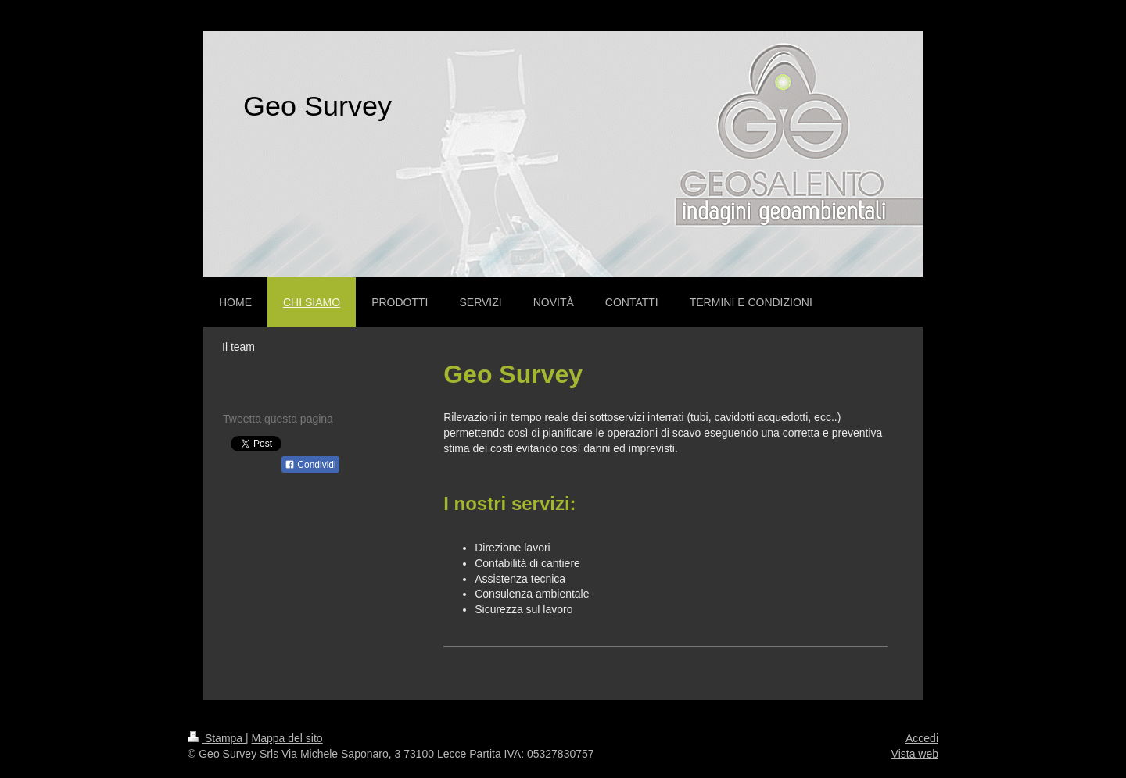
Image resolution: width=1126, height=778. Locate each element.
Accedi (921, 738)
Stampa (217, 738)
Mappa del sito (287, 738)
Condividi (310, 464)
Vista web (914, 754)
